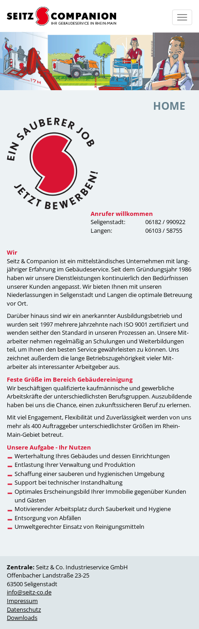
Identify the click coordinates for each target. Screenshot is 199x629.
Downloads (22, 618)
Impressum (22, 601)
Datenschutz (24, 609)
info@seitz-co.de (29, 592)
